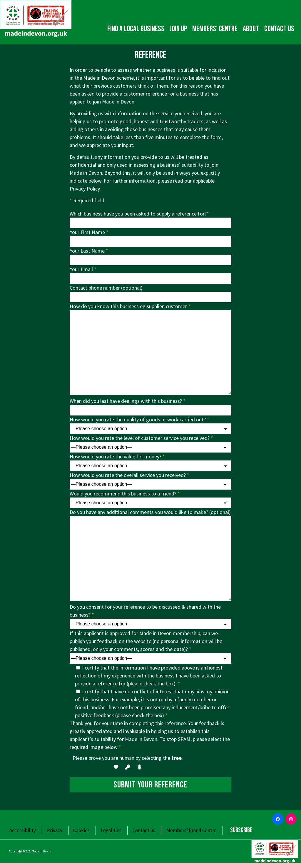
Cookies (81, 830)
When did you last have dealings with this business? (127, 401)
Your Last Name (89, 250)
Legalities (111, 830)
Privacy (54, 830)
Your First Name (89, 232)
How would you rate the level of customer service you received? (141, 438)
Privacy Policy (85, 188)
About (251, 29)
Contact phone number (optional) (106, 287)
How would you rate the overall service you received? (129, 475)
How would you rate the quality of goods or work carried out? (139, 419)
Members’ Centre (215, 29)
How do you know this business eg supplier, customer (130, 306)
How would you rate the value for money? (117, 456)
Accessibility (22, 830)
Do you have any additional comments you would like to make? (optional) (150, 512)
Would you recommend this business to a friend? (125, 493)
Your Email (83, 269)
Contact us (279, 29)
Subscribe (241, 830)
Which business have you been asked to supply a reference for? (139, 213)
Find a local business (135, 29)
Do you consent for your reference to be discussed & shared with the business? (145, 610)
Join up (178, 29)
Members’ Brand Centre (191, 830)
